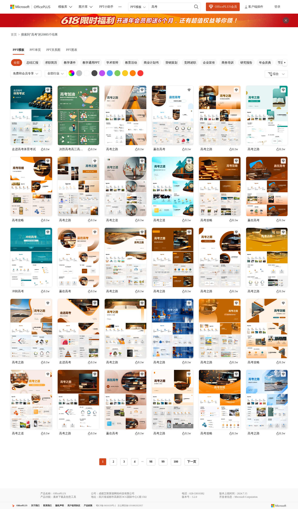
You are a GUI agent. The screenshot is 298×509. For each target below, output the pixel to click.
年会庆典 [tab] (265, 62)
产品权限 (88, 505)
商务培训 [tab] (228, 62)
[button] (285, 62)
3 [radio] (124, 461)
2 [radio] (113, 461)
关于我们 (35, 505)
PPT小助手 (106, 6)
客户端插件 (253, 7)
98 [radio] (150, 461)
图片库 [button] (86, 7)
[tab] (18, 50)
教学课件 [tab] (70, 62)
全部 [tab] (17, 62)
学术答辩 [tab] (112, 62)
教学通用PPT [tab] (91, 62)
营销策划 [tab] (171, 62)
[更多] (120, 7)
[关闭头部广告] (286, 20)
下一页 (191, 461)
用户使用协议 (73, 505)
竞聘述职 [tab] (190, 62)
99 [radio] (162, 461)
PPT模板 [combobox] (138, 7)
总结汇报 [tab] (32, 62)
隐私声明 (59, 505)
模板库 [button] (65, 7)
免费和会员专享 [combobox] (26, 73)
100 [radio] (176, 461)
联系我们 (47, 505)
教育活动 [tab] (131, 62)
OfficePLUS (21, 505)
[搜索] (196, 7)
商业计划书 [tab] (151, 62)
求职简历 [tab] (51, 62)
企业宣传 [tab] (209, 62)
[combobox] (276, 74)
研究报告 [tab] (246, 62)
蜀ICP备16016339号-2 (106, 505)
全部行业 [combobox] (55, 73)
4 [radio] (134, 461)
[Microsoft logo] (278, 505)
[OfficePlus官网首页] (32, 7)
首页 (14, 34)
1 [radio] (103, 461)
